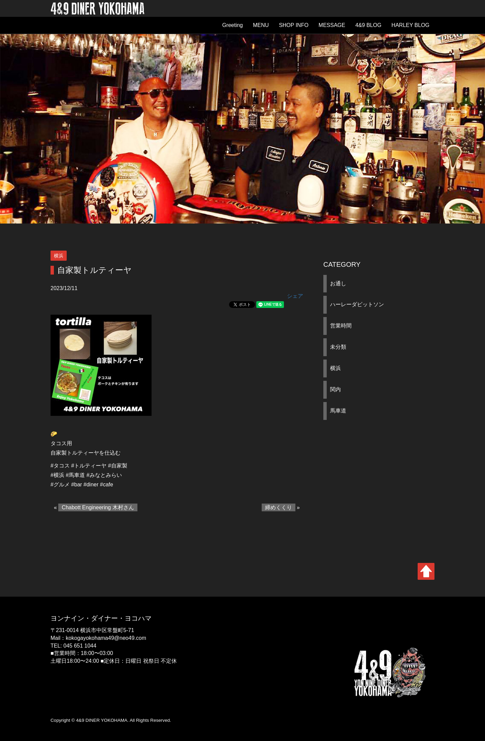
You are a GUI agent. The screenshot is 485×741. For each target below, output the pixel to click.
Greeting (232, 25)
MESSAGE (332, 25)
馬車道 (338, 411)
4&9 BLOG (368, 25)
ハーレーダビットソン (357, 304)
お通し (338, 283)
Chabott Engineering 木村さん (98, 507)
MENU (261, 25)
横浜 (335, 368)
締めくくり (278, 507)
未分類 (338, 347)
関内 (335, 389)
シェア (295, 296)
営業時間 (341, 326)
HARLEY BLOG (410, 25)
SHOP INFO (294, 25)
